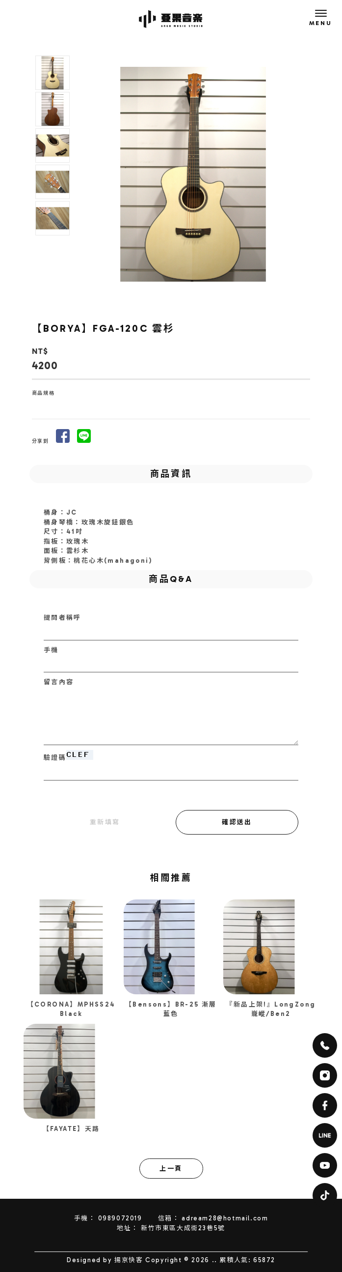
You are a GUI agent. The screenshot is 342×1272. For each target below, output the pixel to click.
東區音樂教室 (166, 1246)
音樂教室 (95, 1246)
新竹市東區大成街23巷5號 (183, 1228)
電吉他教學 (201, 1246)
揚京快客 (128, 1260)
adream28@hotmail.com (225, 1218)
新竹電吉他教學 (238, 1246)
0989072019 (120, 1218)
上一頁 (170, 1168)
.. (214, 1260)
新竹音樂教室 (128, 1246)
